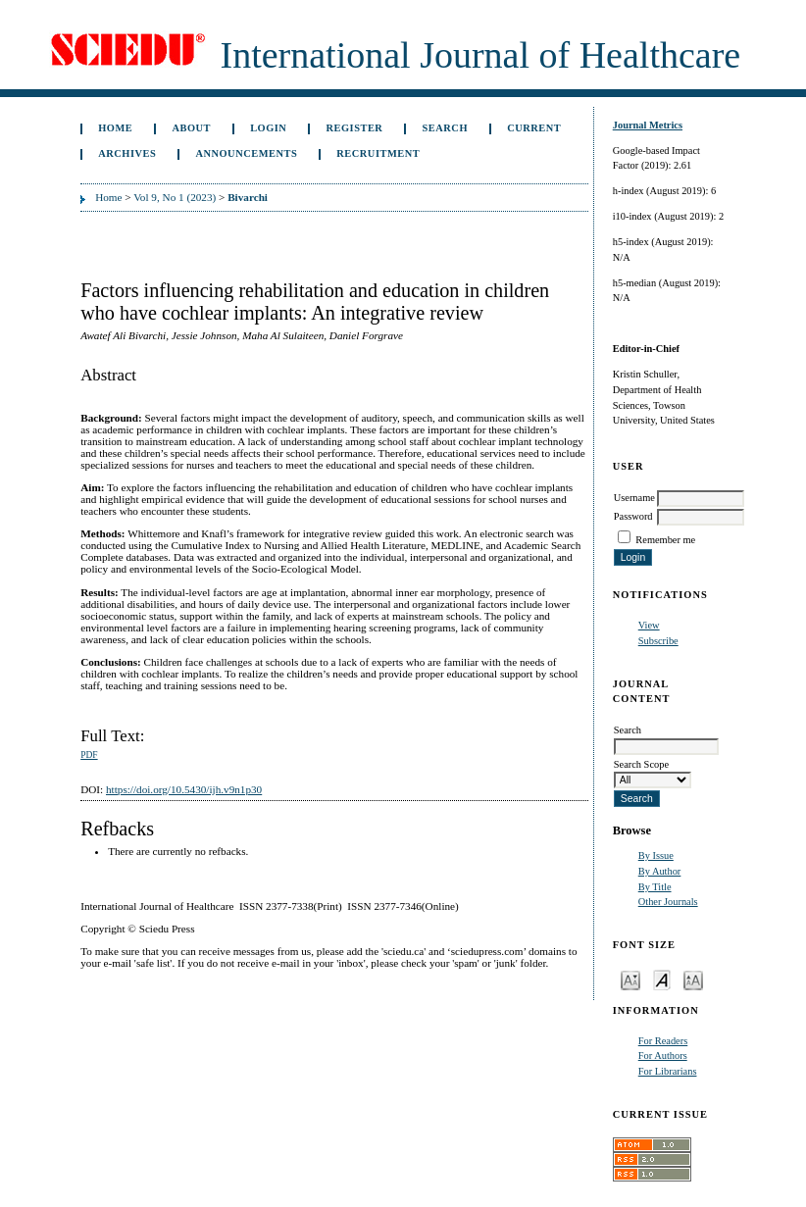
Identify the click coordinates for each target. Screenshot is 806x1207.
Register (355, 128)
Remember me (665, 539)
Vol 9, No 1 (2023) (174, 197)
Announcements (246, 153)
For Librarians (667, 1071)
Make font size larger (693, 979)
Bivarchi (247, 197)
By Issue (656, 855)
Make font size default (662, 979)
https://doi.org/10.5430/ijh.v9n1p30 (184, 789)
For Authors (662, 1055)
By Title (655, 886)
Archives (127, 153)
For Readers (663, 1040)
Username (634, 497)
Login (268, 128)
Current (534, 128)
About (191, 128)
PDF (88, 755)
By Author (659, 871)
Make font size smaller (630, 979)
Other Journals (668, 901)
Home (115, 128)
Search (445, 128)
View (649, 625)
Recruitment (378, 153)
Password (633, 516)
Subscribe (658, 640)
